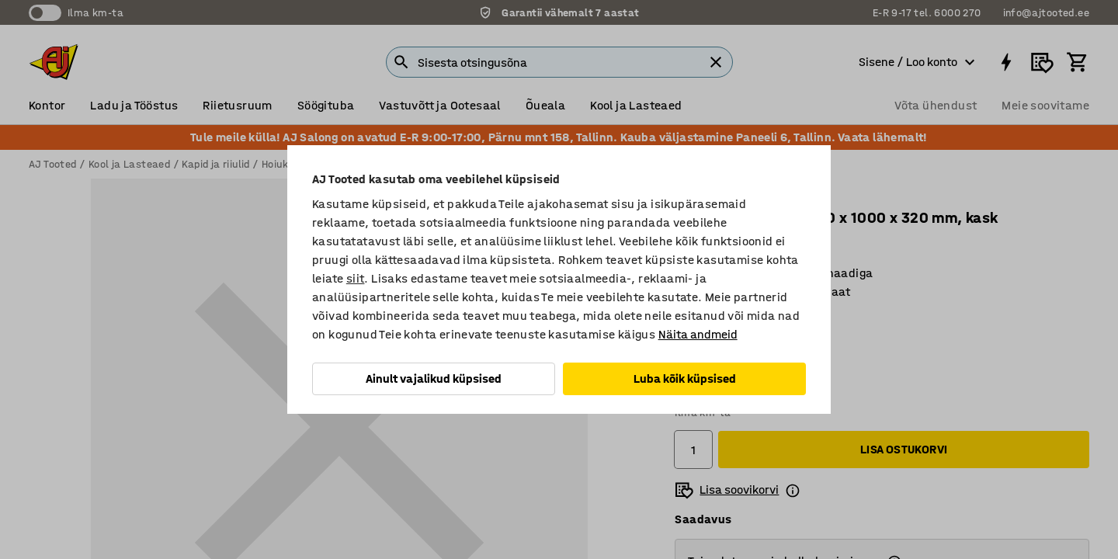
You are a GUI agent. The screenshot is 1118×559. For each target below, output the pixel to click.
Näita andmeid (698, 334)
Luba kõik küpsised (685, 378)
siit (355, 278)
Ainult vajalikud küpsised (434, 378)
